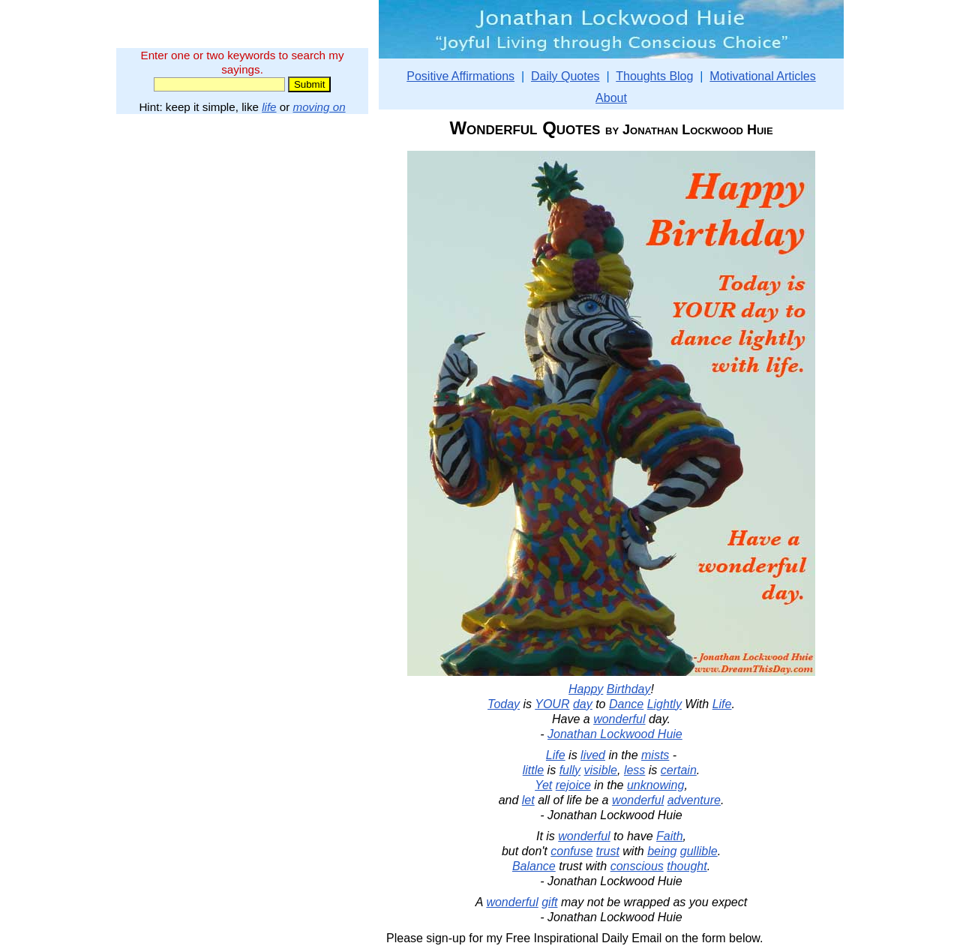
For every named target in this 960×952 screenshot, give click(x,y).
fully (570, 770)
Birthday (629, 689)
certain (679, 770)
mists (655, 755)
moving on (319, 107)
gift (549, 902)
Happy (585, 689)
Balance (534, 866)
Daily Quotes (565, 76)
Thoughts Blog (654, 76)
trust (608, 851)
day (582, 704)
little (533, 770)
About (611, 98)
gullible (699, 851)
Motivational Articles (762, 76)
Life (722, 704)
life (269, 107)
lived (592, 755)
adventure (694, 800)
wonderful (619, 719)
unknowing (656, 785)
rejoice (573, 785)
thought (686, 866)
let (528, 800)
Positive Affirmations (460, 76)
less (634, 770)
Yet (543, 785)
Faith (669, 836)
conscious (637, 866)
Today (504, 704)
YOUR (552, 704)
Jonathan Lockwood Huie (615, 734)
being (661, 851)
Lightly (664, 704)
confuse (571, 851)
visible (600, 770)
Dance (626, 704)
